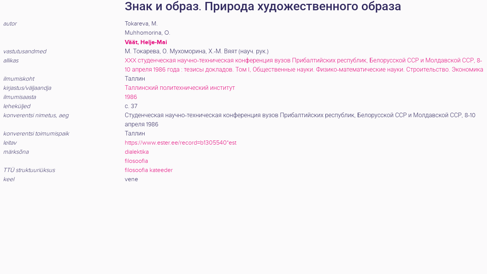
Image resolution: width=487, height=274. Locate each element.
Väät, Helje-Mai (146, 42)
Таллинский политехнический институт (180, 88)
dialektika (137, 152)
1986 (131, 97)
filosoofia (136, 161)
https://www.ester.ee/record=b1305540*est (180, 143)
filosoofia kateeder (149, 170)
